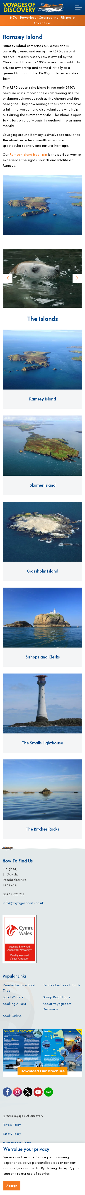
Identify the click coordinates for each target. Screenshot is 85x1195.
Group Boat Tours (56, 997)
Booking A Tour (15, 1003)
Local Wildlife (13, 997)
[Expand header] (78, 7)
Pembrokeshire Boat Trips (19, 988)
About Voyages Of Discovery (57, 1006)
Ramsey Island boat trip (28, 154)
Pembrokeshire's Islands (61, 985)
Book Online (12, 1015)
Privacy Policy (12, 1125)
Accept (12, 1185)
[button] (42, 278)
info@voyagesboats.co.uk (23, 903)
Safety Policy (12, 1134)
